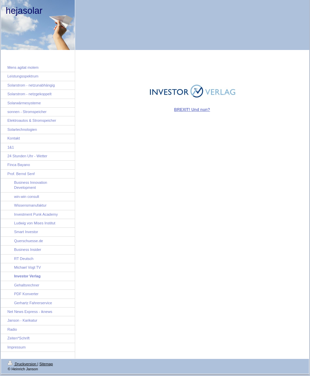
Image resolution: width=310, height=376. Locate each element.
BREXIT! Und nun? (192, 109)
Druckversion (22, 364)
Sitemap (46, 364)
